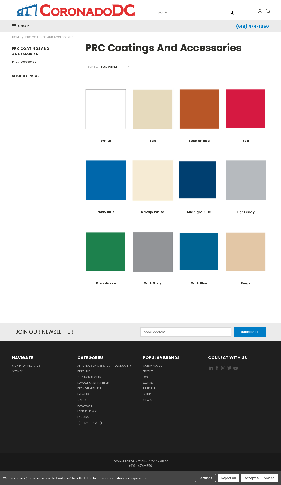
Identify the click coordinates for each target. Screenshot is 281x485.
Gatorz (148, 383)
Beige (245, 283)
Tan (152, 141)
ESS (145, 377)
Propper (148, 371)
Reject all (228, 478)
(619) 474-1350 (252, 26)
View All (148, 400)
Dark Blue (199, 283)
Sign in (17, 366)
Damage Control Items (93, 383)
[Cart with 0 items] (268, 11)
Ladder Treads (87, 411)
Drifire (147, 394)
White (106, 141)
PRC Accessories (24, 62)
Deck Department (89, 388)
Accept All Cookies (259, 478)
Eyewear (83, 394)
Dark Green (106, 283)
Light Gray (246, 212)
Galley (81, 400)
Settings (205, 478)
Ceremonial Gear (89, 377)
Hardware (84, 405)
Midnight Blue (199, 212)
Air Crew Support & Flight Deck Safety (104, 366)
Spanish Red (199, 141)
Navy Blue (106, 212)
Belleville (149, 388)
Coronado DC (153, 366)
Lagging (83, 417)
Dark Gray (152, 283)
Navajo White (152, 212)
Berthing (83, 371)
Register (33, 366)
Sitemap (17, 371)
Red (245, 141)
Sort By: (93, 66)
